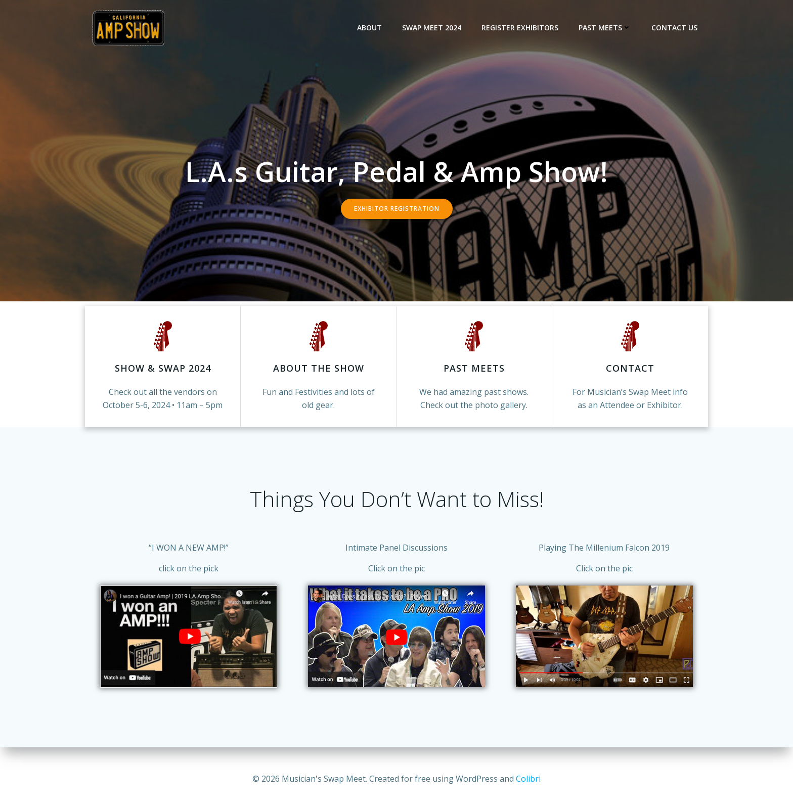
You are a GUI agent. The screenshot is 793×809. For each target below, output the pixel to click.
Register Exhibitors (520, 27)
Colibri (528, 778)
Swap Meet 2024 (432, 27)
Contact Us (675, 27)
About (370, 27)
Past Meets (605, 27)
